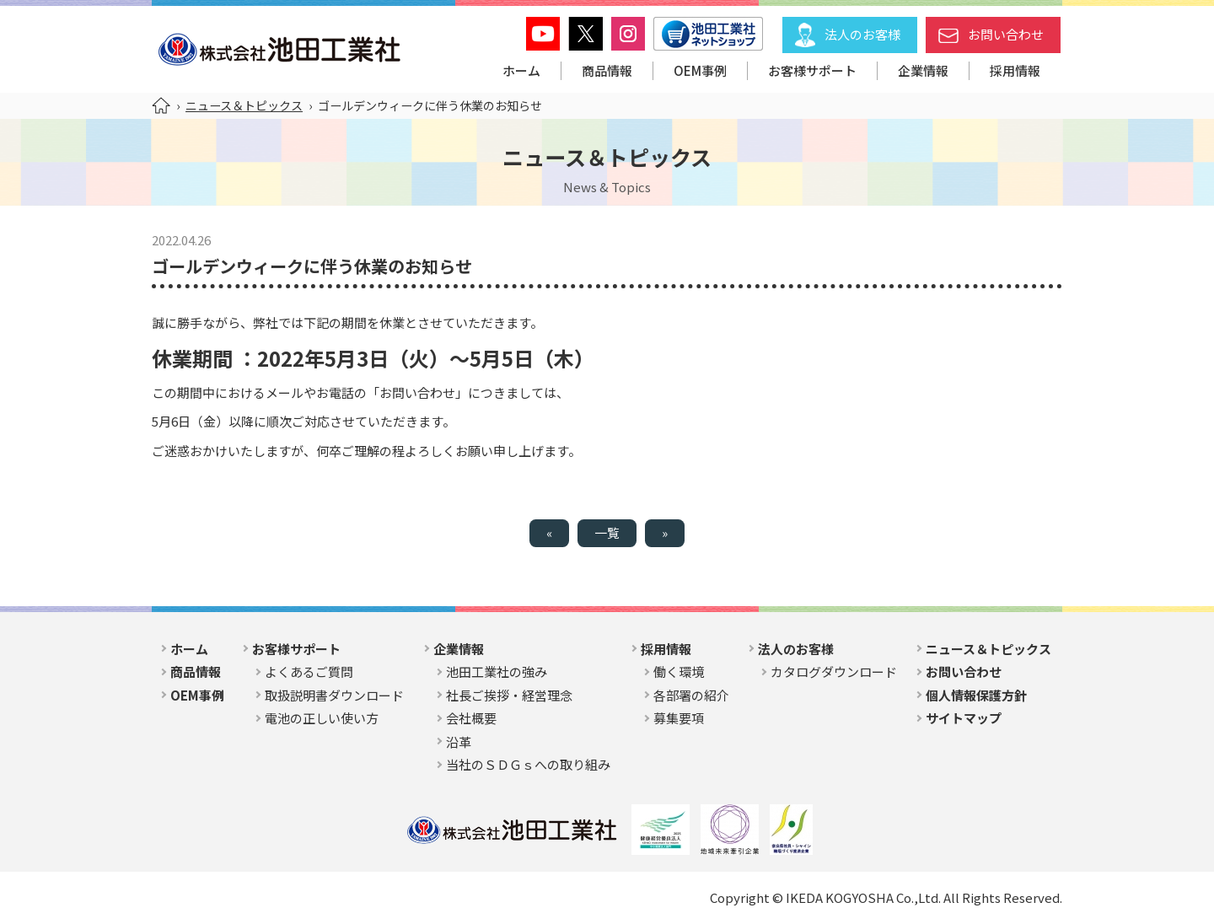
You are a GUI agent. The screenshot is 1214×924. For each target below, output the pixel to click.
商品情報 (607, 70)
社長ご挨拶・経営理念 (509, 695)
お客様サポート (812, 70)
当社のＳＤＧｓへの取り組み (528, 764)
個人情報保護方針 (976, 695)
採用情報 (1015, 70)
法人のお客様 (862, 34)
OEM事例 (700, 70)
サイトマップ (964, 718)
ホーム (521, 70)
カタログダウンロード (834, 671)
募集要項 (678, 718)
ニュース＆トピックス (244, 105)
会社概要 (471, 718)
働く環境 (678, 671)
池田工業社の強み (496, 671)
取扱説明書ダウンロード (334, 695)
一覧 (607, 532)
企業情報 (923, 70)
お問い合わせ (1006, 34)
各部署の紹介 (691, 695)
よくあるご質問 (309, 671)
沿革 (458, 741)
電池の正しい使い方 (322, 718)
